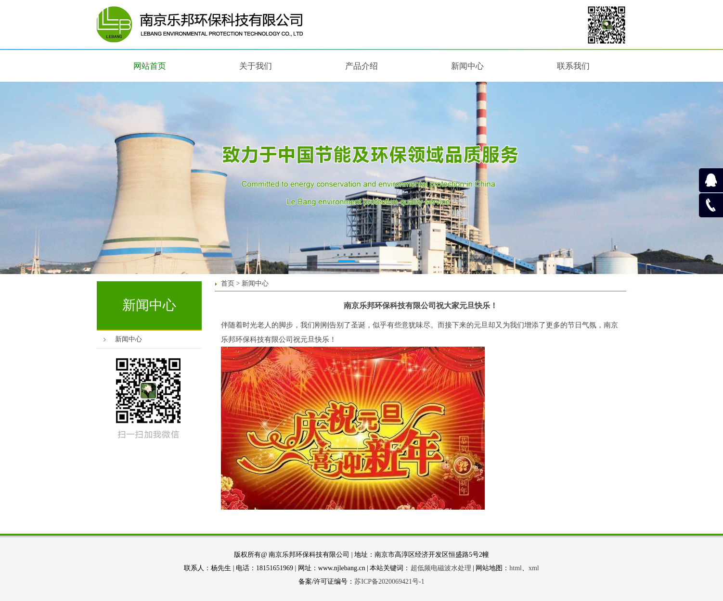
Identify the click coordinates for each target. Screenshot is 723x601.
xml (534, 568)
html (515, 568)
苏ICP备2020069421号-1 (389, 581)
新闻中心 (128, 339)
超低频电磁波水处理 (441, 568)
